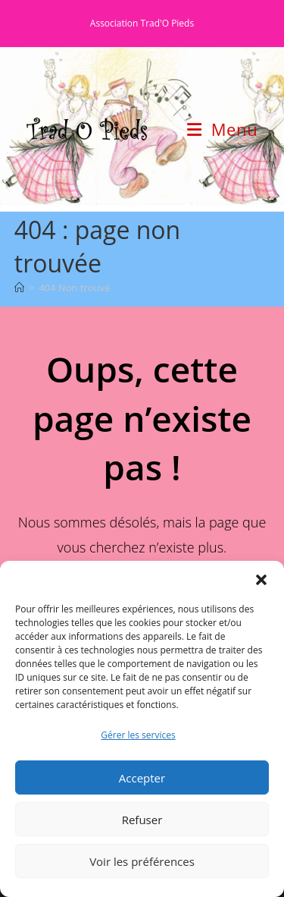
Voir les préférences (142, 861)
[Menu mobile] (222, 129)
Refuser (142, 819)
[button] (261, 579)
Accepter (142, 777)
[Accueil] (19, 287)
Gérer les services (138, 735)
